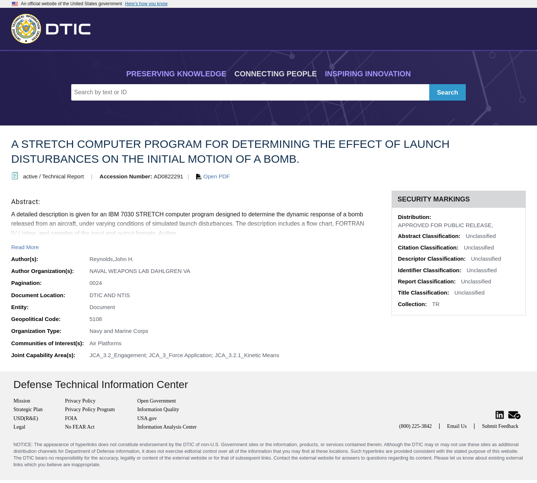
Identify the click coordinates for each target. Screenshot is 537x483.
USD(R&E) (25, 418)
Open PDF (213, 176)
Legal (19, 427)
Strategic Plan (28, 409)
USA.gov (147, 418)
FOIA (71, 418)
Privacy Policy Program (90, 409)
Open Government (156, 401)
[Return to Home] (54, 27)
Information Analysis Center (167, 427)
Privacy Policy (80, 401)
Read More (25, 247)
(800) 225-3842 (415, 426)
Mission (21, 401)
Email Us (457, 426)
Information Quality (158, 409)
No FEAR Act (79, 427)
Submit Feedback (500, 426)
